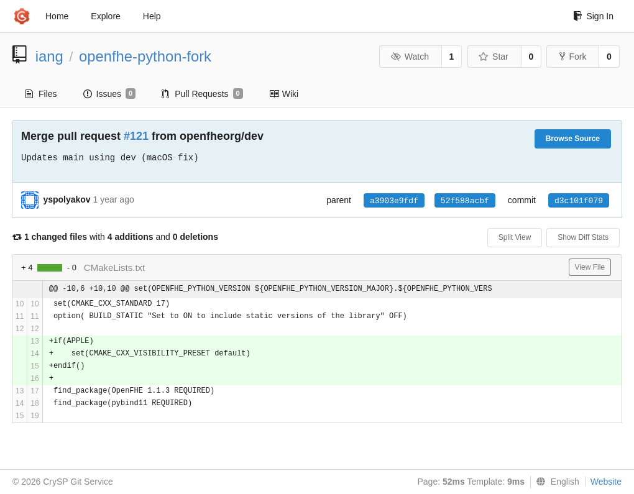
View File (590, 267)
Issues (109, 93)
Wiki (283, 94)
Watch (409, 57)
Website (606, 482)
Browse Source (573, 138)
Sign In (593, 16)
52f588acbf (465, 201)
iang (49, 56)
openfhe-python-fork (145, 56)
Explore (105, 16)
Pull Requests (202, 93)
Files (41, 94)
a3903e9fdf (394, 201)
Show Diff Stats (583, 237)
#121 (136, 136)
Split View (514, 237)
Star (493, 57)
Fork (572, 57)
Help (152, 16)
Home (56, 16)
